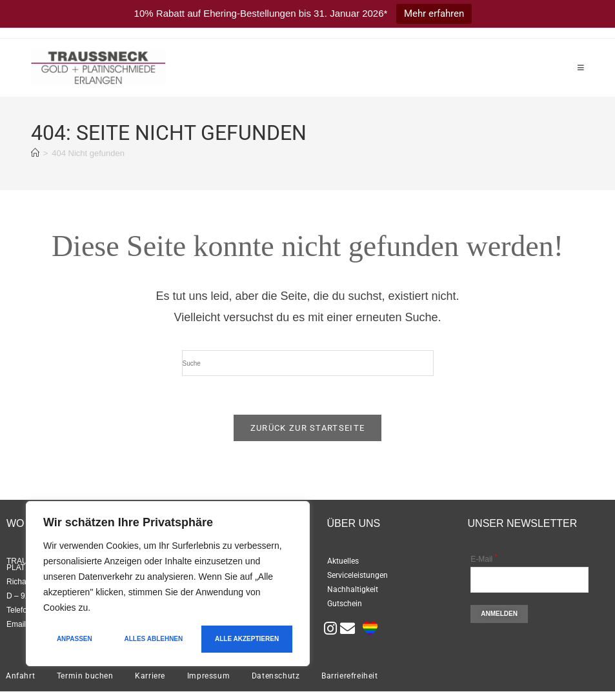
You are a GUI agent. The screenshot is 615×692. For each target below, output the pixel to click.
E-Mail (483, 559)
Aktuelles (343, 561)
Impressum (208, 676)
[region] (168, 583)
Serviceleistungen (357, 575)
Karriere (150, 676)
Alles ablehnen (154, 638)
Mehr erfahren (434, 13)
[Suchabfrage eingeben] (308, 363)
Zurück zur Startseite (307, 428)
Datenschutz (276, 676)
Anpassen (74, 638)
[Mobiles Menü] (581, 68)
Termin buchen (85, 676)
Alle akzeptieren (247, 638)
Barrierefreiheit (349, 676)
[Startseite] (35, 153)
